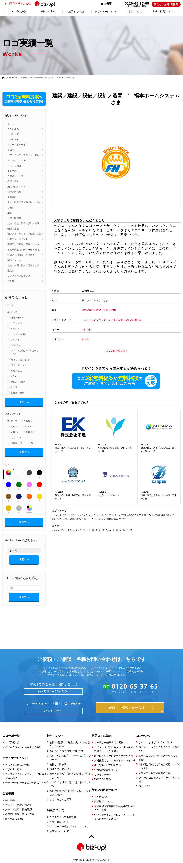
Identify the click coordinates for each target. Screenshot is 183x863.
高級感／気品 (17, 392)
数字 (33, 442)
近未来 (14, 387)
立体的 (14, 376)
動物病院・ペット (16, 186)
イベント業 (13, 134)
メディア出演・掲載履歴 (18, 803)
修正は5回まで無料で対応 (108, 759)
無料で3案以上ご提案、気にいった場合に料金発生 (70, 738)
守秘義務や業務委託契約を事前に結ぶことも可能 (114, 802)
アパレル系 (13, 129)
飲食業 (10, 281)
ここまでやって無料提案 (63, 811)
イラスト (15, 328)
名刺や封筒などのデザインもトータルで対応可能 (70, 787)
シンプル (15, 345)
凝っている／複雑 (20, 359)
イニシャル (16, 323)
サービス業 (13, 139)
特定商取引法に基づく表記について (91, 854)
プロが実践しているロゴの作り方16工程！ (159, 774)
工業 (9, 213)
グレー (29, 472)
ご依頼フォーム (102, 768)
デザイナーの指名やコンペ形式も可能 (25, 777)
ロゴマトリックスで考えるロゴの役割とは (159, 743)
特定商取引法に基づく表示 (19, 808)
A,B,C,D (28, 420)
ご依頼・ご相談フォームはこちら (130, 702)
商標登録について (104, 795)
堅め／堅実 (16, 370)
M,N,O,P (15, 431)
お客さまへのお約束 (60, 763)
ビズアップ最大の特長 (17, 759)
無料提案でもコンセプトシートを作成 (114, 754)
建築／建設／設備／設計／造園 (23, 223)
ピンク (29, 484)
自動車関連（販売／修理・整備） (24, 249)
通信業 (10, 270)
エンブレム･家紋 (19, 334)
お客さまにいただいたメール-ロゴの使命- (158, 752)
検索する (24, 401)
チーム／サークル (16, 160)
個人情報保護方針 (14, 813)
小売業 (10, 207)
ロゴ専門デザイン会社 (31, 4)
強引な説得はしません (106, 764)
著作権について (102, 791)
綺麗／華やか (17, 317)
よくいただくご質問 (60, 793)
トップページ (10, 77)
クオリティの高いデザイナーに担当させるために (25, 770)
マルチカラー (29, 507)
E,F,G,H (15, 425)
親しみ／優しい (19, 381)
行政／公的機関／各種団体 (21, 255)
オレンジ (29, 495)
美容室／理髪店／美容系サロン (23, 244)
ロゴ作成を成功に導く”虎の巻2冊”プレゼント (70, 778)
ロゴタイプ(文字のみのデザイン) (25, 352)
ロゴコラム (145, 780)
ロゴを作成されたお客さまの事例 (23, 741)
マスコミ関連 (14, 165)
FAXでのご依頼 (102, 773)
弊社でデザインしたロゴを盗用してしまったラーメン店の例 (114, 811)
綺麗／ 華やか (76, 519)
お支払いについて (59, 825)
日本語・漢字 (17, 442)
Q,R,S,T (30, 431)
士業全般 (12, 197)
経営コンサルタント (17, 239)
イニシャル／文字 (91, 319)
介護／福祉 (13, 181)
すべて (10, 123)
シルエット (16, 339)
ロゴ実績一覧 (23, 77)
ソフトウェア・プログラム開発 (23, 155)
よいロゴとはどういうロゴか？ (156, 736)
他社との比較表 (58, 758)
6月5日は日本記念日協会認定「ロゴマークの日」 (159, 760)
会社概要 (106, 3)
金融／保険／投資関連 (18, 276)
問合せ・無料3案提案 (166, 4)
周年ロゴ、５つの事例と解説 (154, 767)
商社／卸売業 (14, 191)
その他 (10, 149)
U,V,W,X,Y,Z (17, 436)
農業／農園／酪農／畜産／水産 (23, 265)
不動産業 (12, 171)
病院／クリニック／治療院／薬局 (24, 234)
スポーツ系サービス (17, 144)
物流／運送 (13, 228)
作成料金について (59, 816)
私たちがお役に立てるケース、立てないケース (70, 752)
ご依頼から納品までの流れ (108, 736)
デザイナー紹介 (13, 763)
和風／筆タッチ (19, 365)
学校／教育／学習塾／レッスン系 (24, 202)
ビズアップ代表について (18, 799)
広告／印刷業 (14, 218)
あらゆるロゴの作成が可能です (66, 745)
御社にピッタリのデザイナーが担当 (113, 750)
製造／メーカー (15, 260)
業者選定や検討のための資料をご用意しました (70, 770)
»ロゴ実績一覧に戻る (116, 350)
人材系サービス (15, 176)
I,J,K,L (28, 425)
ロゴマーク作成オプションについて (69, 820)
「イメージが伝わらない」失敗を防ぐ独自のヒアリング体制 (114, 743)
